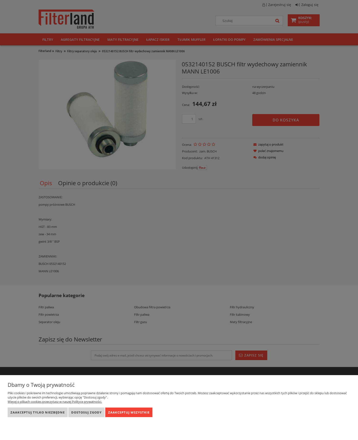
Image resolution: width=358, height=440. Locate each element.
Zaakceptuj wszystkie (129, 412)
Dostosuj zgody (86, 412)
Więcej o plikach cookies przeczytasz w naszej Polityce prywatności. (55, 401)
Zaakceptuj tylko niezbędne (37, 412)
